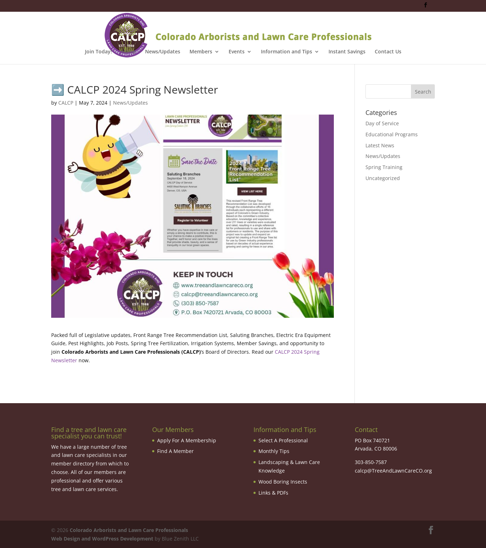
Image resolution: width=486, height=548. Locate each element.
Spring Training (383, 167)
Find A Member (175, 451)
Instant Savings (347, 52)
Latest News (379, 145)
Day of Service (382, 123)
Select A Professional (283, 440)
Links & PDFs (273, 492)
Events (237, 52)
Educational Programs (391, 134)
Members (200, 52)
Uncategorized (382, 178)
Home (128, 52)
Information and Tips (286, 52)
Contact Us (388, 52)
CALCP (65, 102)
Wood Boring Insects (282, 481)
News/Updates (162, 52)
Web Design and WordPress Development (102, 538)
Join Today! (98, 52)
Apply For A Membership (186, 440)
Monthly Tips (273, 451)
